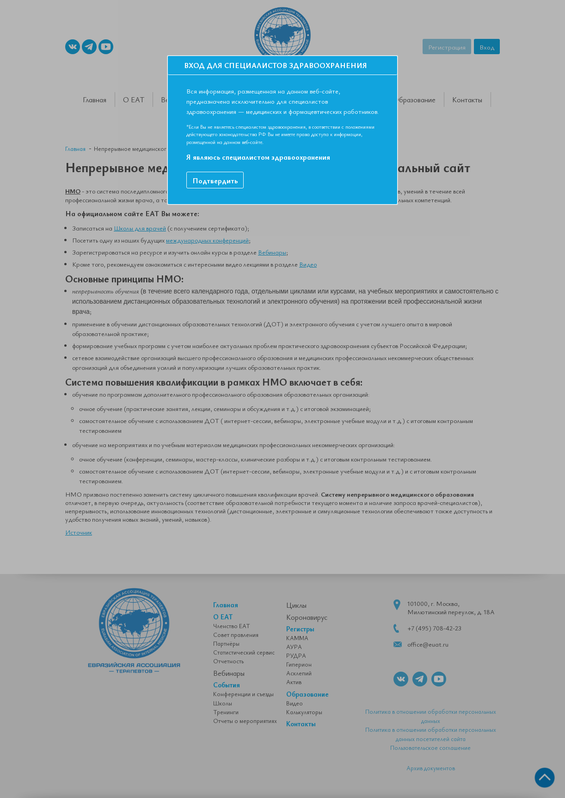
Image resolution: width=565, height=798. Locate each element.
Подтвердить (215, 180)
